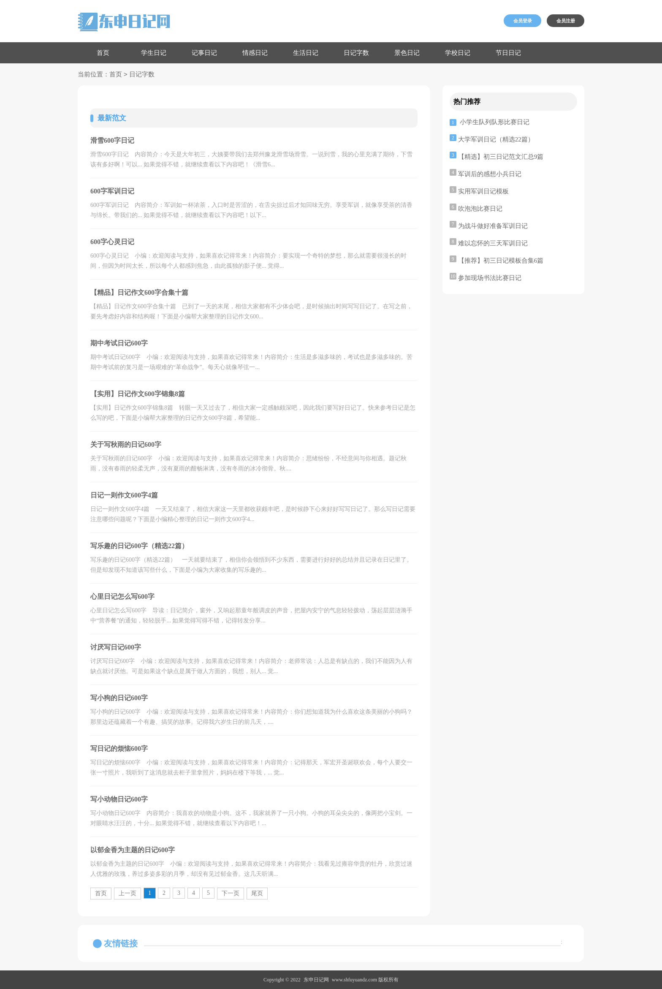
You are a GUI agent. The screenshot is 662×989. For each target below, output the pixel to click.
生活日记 (305, 52)
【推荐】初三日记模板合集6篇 (501, 260)
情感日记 (255, 52)
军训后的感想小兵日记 (489, 174)
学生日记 (153, 52)
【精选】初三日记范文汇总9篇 (501, 156)
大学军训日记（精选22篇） (496, 139)
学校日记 (457, 52)
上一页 (127, 893)
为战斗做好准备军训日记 (493, 226)
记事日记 (204, 52)
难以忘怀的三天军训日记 (493, 243)
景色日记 (407, 52)
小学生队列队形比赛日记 (494, 122)
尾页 (257, 893)
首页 (103, 52)
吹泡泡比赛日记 (480, 208)
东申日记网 (316, 980)
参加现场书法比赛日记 (489, 277)
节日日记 (508, 52)
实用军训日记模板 (483, 191)
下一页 (230, 893)
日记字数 (356, 52)
